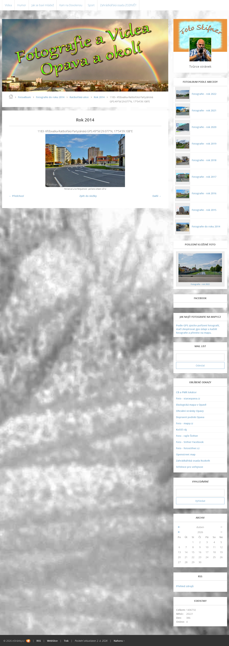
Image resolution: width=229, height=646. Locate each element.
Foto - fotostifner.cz (188, 448)
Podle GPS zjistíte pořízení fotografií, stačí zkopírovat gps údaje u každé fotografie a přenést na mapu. (198, 329)
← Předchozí (16, 196)
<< (179, 527)
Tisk (66, 640)
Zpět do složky (88, 196)
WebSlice (52, 640)
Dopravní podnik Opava (190, 417)
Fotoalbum (24, 97)
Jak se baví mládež (43, 5)
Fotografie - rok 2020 (204, 127)
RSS (39, 640)
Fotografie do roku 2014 (50, 97)
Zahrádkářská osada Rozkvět (193, 460)
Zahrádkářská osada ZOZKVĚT (118, 5)
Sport (91, 5)
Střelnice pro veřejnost (189, 466)
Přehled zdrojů (185, 586)
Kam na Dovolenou (70, 5)
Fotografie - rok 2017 (204, 176)
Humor (21, 5)
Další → (156, 196)
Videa (8, 5)
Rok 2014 (99, 97)
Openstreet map (185, 454)
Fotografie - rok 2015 (204, 210)
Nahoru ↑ (119, 640)
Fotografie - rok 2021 (204, 110)
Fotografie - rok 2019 (204, 143)
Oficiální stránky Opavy (190, 411)
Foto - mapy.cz (184, 423)
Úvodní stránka (11, 96)
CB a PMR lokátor (186, 392)
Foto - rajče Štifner (187, 435)
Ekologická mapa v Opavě (191, 404)
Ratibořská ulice (79, 97)
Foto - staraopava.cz (188, 398)
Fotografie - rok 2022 (204, 93)
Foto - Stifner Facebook (190, 442)
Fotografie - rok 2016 (204, 193)
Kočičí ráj (181, 429)
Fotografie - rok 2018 (204, 160)
